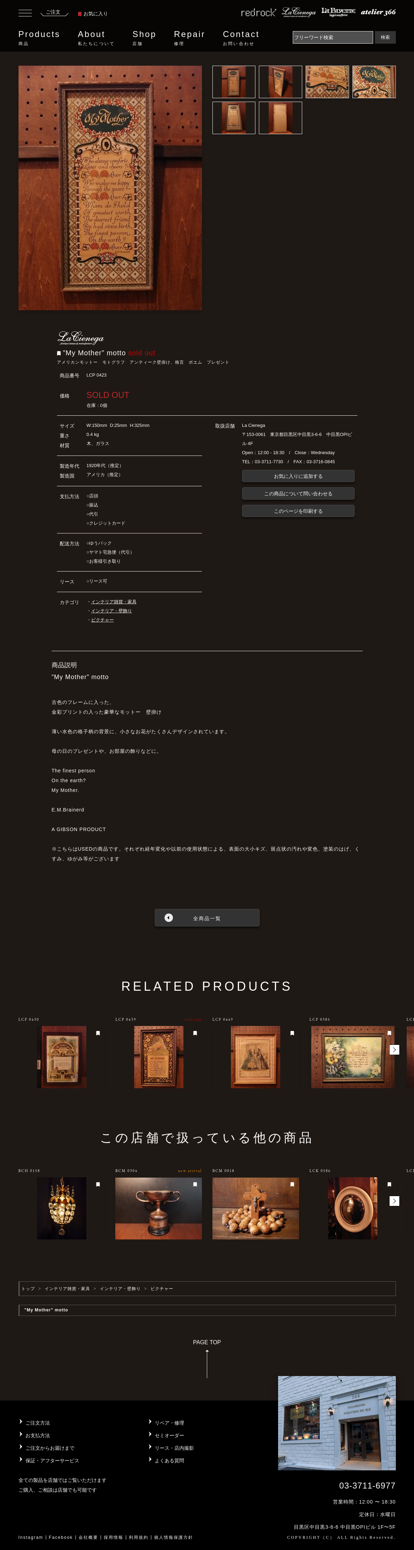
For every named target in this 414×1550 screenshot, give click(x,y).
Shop (144, 38)
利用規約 (138, 1537)
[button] (394, 1050)
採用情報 (113, 1537)
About (96, 38)
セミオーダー (169, 1435)
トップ (28, 1288)
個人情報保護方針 (173, 1537)
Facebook (61, 1537)
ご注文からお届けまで (50, 1448)
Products (39, 38)
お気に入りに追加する (298, 476)
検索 (385, 37)
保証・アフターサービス (52, 1460)
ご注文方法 (38, 1423)
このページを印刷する (298, 511)
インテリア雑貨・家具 (114, 601)
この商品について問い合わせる (298, 493)
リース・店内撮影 (174, 1448)
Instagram (31, 1537)
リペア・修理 (169, 1423)
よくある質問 (169, 1460)
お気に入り (93, 13)
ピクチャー (102, 620)
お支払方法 (38, 1435)
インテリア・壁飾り (111, 610)
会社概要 (88, 1537)
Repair (189, 38)
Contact (241, 38)
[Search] (333, 37)
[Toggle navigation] (25, 14)
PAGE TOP (207, 1361)
